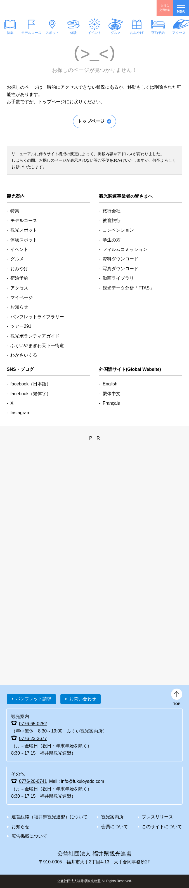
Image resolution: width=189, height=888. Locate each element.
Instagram (20, 412)
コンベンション (118, 230)
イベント (94, 33)
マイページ (21, 297)
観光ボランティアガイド (35, 336)
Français (111, 403)
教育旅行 (112, 220)
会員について (114, 826)
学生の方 (112, 239)
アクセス (19, 288)
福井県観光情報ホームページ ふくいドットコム (31, 7)
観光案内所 (112, 816)
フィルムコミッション (125, 249)
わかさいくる (23, 355)
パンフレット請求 (33, 698)
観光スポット (23, 230)
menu (181, 8)
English (110, 383)
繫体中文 (112, 393)
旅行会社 (112, 210)
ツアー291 (20, 326)
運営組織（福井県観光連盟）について (49, 816)
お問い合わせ (82, 698)
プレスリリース (157, 816)
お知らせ (19, 307)
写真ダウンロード (120, 268)
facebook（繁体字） (30, 393)
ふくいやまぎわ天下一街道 (37, 345)
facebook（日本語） (30, 383)
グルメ (115, 33)
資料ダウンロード (120, 258)
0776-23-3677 (33, 738)
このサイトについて (162, 826)
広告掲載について (29, 836)
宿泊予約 (157, 33)
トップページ (91, 121)
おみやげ (136, 33)
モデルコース (31, 33)
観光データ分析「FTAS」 (128, 288)
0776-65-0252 (33, 723)
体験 (73, 33)
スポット (52, 33)
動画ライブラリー (120, 278)
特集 (14, 210)
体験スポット (23, 239)
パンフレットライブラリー (37, 316)
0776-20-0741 (33, 781)
